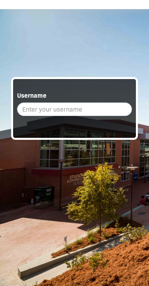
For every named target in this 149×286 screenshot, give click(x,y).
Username (31, 95)
